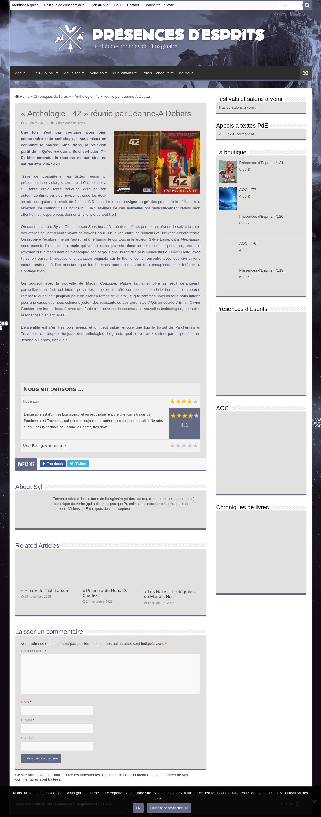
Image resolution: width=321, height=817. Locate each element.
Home (22, 96)
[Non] (314, 801)
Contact (133, 5)
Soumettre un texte (159, 5)
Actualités (72, 73)
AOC (223, 134)
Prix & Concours (155, 73)
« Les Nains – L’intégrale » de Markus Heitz (170, 594)
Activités (97, 73)
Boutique (186, 73)
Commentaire (33, 651)
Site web (28, 738)
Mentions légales (25, 5)
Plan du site (99, 5)
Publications (123, 73)
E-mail (27, 720)
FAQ (117, 5)
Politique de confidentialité (64, 5)
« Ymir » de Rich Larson (44, 590)
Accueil (21, 73)
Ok (138, 808)
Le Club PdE (44, 73)
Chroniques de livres (51, 96)
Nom (26, 702)
